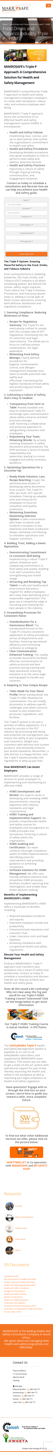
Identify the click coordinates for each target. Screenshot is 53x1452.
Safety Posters (16, 1228)
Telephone (26, 216)
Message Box (26, 241)
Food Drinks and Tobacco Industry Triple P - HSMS (30, 24)
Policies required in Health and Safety (19, 1282)
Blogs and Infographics (19, 1217)
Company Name (26, 233)
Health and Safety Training (15, 1294)
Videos (13, 1250)
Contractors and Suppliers (14, 1303)
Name (26, 200)
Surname (26, 208)
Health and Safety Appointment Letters (20, 1285)
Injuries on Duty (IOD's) (13, 1297)
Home (5, 24)
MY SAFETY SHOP (35, 1167)
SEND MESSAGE (26, 254)
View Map (17, 1386)
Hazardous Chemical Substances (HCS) (20, 1306)
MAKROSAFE (20, 1165)
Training (13, 1206)
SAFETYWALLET (16, 1162)
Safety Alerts (15, 1239)
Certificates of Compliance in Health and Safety (23, 1309)
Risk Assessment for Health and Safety (20, 1279)
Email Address (26, 225)
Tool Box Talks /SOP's (13, 1312)
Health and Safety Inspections (16, 1300)
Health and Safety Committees (16, 1288)
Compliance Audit (11, 1276)
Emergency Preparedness (14, 1291)
